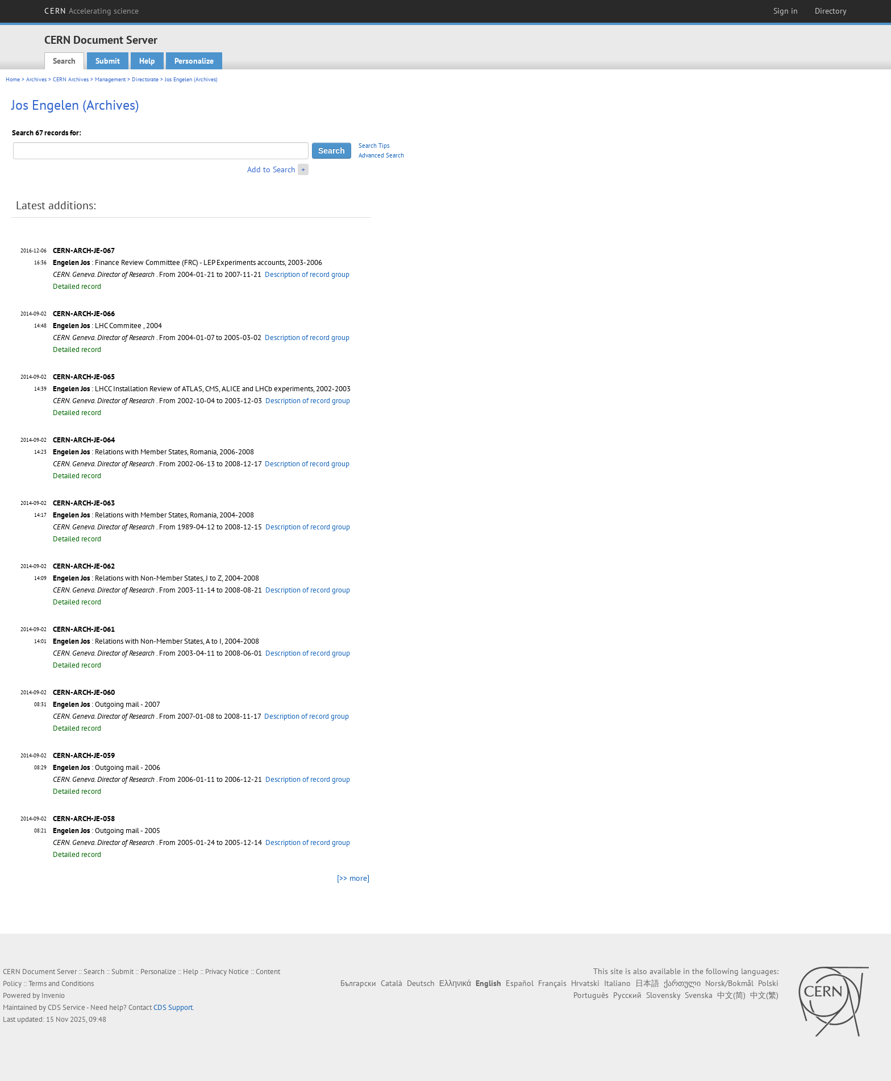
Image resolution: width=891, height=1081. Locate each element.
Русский (627, 995)
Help (147, 61)
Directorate (145, 79)
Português (591, 995)
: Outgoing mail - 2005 (106, 830)
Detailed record (77, 286)
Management (110, 79)
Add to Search (271, 169)
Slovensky (663, 995)
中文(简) (731, 995)
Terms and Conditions (61, 983)
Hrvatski (585, 983)
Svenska (699, 995)
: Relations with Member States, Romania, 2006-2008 (153, 452)
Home (13, 79)
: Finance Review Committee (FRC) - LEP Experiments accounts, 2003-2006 (187, 262)
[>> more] (353, 878)
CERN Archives (71, 79)
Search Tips (374, 146)
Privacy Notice (227, 971)
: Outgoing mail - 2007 (106, 704)
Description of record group (307, 274)
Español (520, 983)
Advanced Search (381, 155)
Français (552, 983)
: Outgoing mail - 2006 (106, 767)
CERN (91, 11)
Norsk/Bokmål (729, 983)
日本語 (647, 983)
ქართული (682, 983)
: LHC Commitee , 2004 (107, 325)
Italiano (617, 983)
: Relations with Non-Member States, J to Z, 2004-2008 (156, 578)
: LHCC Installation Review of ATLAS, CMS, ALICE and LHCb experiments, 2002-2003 (202, 389)
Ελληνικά (455, 983)
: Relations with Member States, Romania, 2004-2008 (153, 515)
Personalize (194, 61)
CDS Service (66, 1007)
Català (391, 983)
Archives (36, 79)
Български (358, 983)
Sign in (785, 11)
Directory (831, 11)
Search (64, 61)
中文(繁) (764, 995)
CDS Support (173, 1007)
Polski (768, 983)
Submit (107, 61)
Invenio (53, 995)
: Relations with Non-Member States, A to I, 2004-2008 (156, 641)
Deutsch (421, 983)
